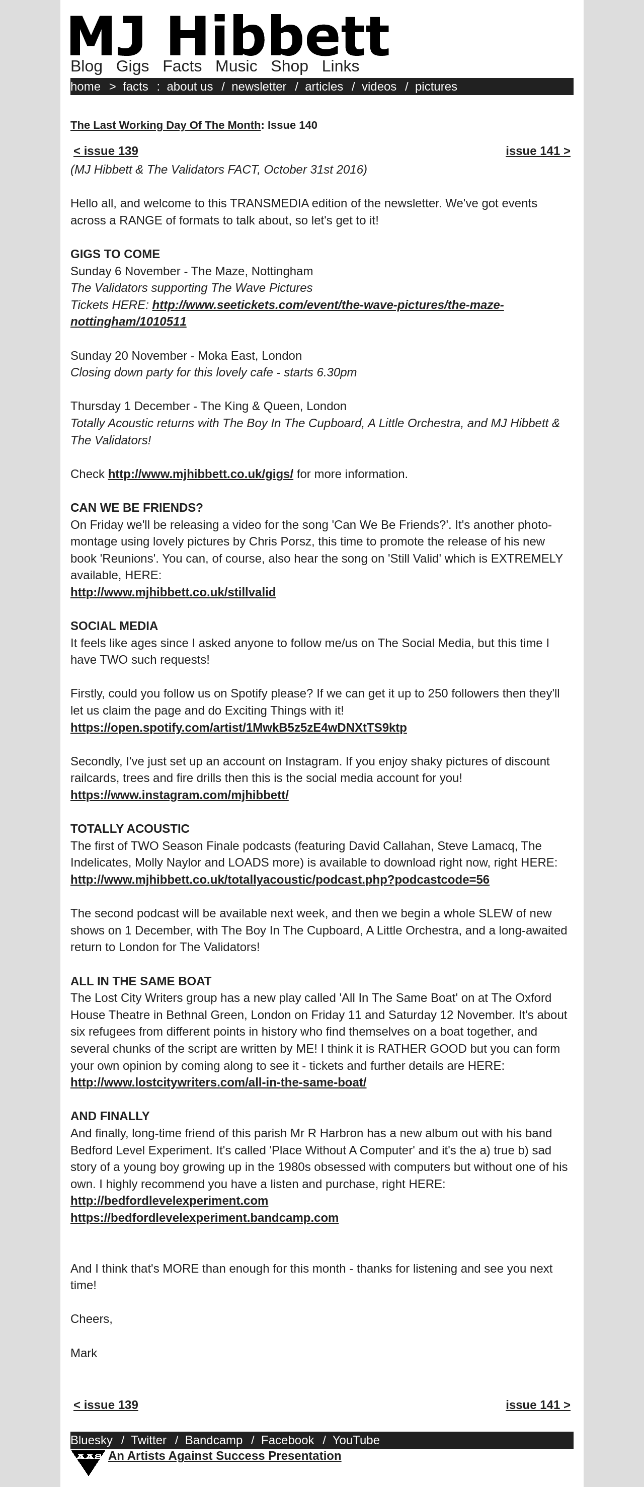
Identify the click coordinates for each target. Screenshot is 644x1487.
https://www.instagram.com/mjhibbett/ (179, 795)
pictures (436, 86)
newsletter (258, 86)
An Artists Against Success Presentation (225, 1455)
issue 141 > (538, 151)
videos (379, 86)
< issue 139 (105, 151)
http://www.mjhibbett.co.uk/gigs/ (200, 474)
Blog (86, 66)
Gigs (132, 66)
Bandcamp (214, 1440)
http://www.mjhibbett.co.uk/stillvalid (173, 592)
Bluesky (91, 1440)
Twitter (149, 1440)
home (85, 86)
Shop (289, 66)
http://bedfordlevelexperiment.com (169, 1200)
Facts (182, 66)
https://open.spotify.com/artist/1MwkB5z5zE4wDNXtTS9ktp (238, 727)
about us (190, 86)
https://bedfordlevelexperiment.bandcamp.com (204, 1217)
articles (324, 86)
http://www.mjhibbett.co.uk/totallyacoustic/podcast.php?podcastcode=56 (280, 879)
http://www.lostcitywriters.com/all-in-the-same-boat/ (218, 1082)
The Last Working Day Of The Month (165, 125)
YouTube (356, 1440)
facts (135, 86)
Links (341, 66)
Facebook (287, 1440)
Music (236, 66)
